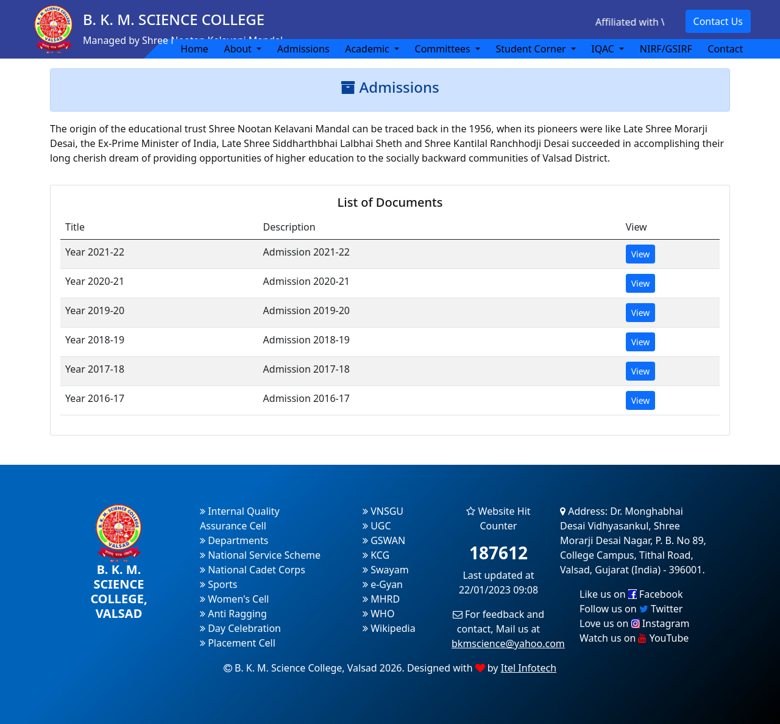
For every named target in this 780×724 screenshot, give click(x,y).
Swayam (386, 569)
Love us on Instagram (634, 623)
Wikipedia (389, 628)
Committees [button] (444, 49)
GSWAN (384, 540)
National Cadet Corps (252, 569)
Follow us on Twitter (631, 608)
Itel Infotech (528, 668)
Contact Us (718, 21)
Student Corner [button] (531, 49)
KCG (376, 555)
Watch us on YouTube (634, 638)
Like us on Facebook (631, 594)
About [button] (239, 49)
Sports (219, 584)
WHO (378, 613)
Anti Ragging (233, 613)
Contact (725, 49)
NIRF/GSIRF (666, 49)
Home (194, 49)
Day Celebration (240, 628)
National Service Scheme (260, 555)
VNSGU (383, 511)
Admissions (303, 49)
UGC (377, 525)
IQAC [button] (604, 49)
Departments (234, 540)
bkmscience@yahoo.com (508, 643)
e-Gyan (383, 584)
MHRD (381, 599)
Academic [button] (368, 49)
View (640, 254)
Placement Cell (237, 643)
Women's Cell (234, 599)
